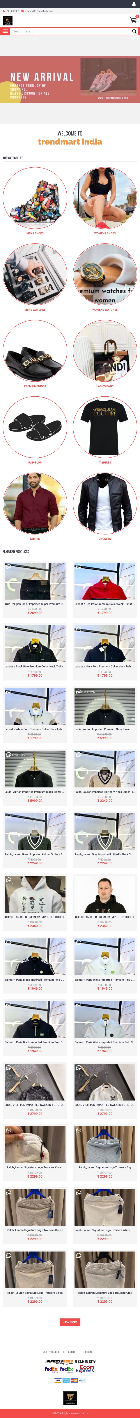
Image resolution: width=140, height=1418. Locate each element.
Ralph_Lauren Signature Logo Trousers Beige (35, 1292)
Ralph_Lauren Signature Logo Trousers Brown (35, 1230)
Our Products (51, 1339)
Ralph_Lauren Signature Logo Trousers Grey (105, 1292)
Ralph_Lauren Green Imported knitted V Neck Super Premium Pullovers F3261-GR (55, 854)
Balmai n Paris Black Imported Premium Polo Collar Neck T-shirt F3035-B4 (50, 979)
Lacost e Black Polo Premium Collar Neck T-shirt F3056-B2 (41, 666)
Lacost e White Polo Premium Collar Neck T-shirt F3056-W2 (41, 729)
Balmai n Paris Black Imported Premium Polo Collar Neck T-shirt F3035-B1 (50, 1042)
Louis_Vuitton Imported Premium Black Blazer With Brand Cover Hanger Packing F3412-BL (60, 792)
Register (88, 1339)
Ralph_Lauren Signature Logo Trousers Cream (35, 1167)
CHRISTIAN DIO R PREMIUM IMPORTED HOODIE (35, 917)
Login (71, 1339)
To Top (69, 1410)
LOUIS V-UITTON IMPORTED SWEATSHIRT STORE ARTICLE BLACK (46, 1105)
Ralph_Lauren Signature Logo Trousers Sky (105, 1167)
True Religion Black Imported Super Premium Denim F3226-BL (43, 604)
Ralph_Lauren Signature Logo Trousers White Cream (107, 1230)
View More (70, 1322)
